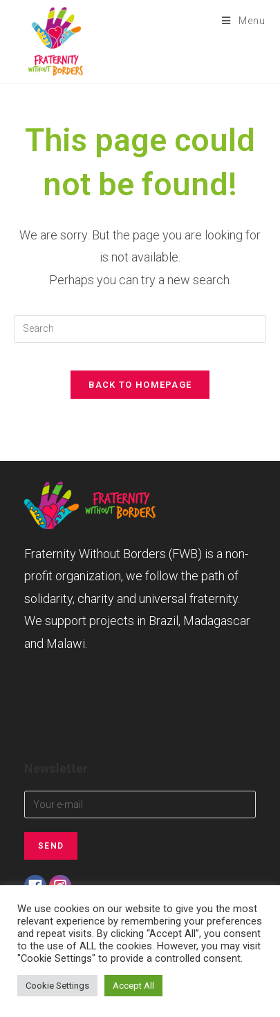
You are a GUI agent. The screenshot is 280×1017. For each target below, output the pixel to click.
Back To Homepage (140, 384)
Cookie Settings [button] (57, 985)
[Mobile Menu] (239, 20)
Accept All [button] (133, 985)
